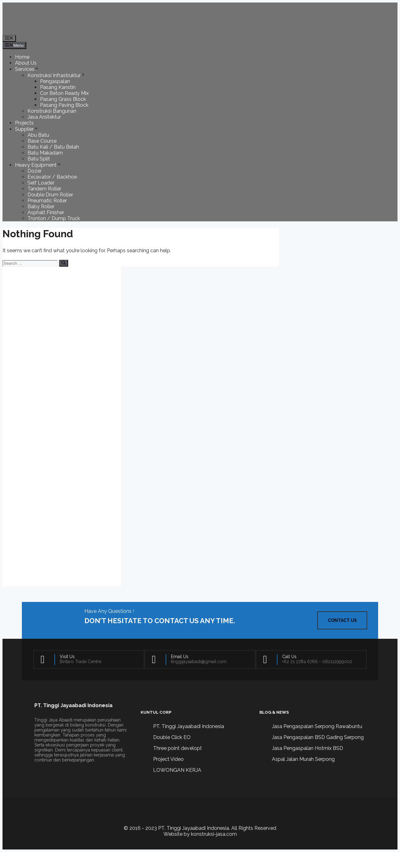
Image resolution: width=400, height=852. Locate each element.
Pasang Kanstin (58, 87)
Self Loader (41, 183)
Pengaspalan (55, 81)
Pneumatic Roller (47, 201)
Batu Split (39, 159)
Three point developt (177, 748)
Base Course (42, 141)
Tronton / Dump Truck (54, 218)
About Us (26, 63)
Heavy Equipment (38, 165)
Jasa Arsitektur (44, 117)
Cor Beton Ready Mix (64, 93)
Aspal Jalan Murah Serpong (303, 759)
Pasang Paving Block (64, 105)
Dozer (35, 171)
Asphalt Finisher (46, 212)
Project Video (168, 759)
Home (22, 57)
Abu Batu (38, 135)
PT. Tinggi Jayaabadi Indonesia (188, 726)
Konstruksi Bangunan (52, 111)
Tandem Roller (44, 189)
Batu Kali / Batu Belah (53, 147)
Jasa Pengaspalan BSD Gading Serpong (318, 737)
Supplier (27, 129)
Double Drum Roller (50, 195)
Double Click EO (172, 737)
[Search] (63, 263)
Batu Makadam (45, 153)
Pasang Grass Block (63, 99)
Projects (24, 123)
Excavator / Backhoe (52, 177)
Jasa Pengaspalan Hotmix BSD (307, 748)
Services (27, 69)
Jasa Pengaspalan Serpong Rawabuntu (317, 726)
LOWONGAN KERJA (177, 770)
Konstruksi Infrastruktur (57, 75)
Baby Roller (41, 206)
